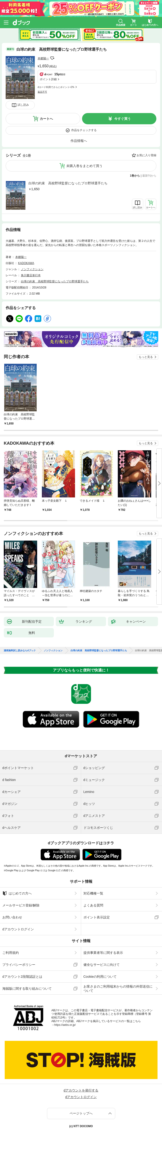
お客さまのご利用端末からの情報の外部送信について (118, 989)
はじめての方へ (17, 893)
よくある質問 (93, 905)
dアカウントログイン (18, 929)
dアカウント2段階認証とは (22, 976)
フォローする (52, 58)
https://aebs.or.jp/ (65, 1025)
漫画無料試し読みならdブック (20, 650)
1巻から (135, 175)
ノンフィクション (32, 269)
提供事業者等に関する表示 (103, 953)
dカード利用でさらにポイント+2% (56, 87)
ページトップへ (81, 1113)
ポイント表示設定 (96, 917)
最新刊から (149, 175)
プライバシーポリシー (18, 964)
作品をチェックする (84, 130)
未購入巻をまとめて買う (84, 166)
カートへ (46, 119)
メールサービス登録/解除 (21, 905)
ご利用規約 (10, 953)
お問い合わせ (12, 917)
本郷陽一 (43, 58)
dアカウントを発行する (81, 1090)
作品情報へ (79, 141)
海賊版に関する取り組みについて (27, 988)
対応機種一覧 (93, 893)
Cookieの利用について (100, 976)
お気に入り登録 (146, 155)
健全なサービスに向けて (101, 964)
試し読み (23, 104)
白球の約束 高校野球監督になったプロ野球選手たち (67, 183)
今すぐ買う (122, 119)
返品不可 (42, 92)
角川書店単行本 (31, 275)
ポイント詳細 (48, 79)
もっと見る (146, 357)
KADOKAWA (26, 263)
